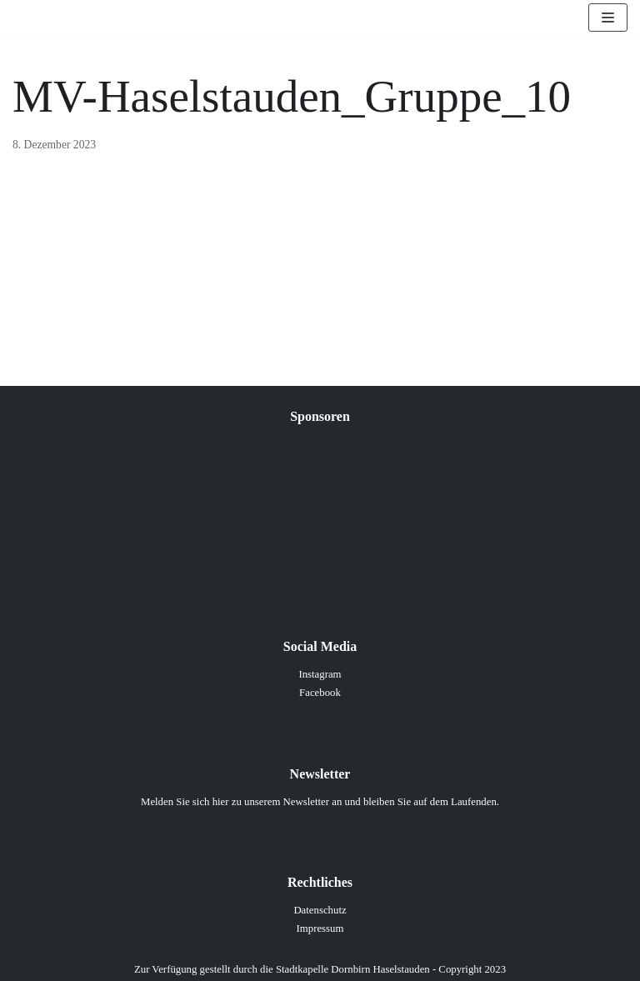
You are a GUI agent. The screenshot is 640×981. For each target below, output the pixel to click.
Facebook (320, 692)
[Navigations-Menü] (608, 17)
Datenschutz (319, 910)
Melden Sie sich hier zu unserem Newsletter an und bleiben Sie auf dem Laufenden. (320, 802)
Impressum (320, 928)
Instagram (319, 674)
